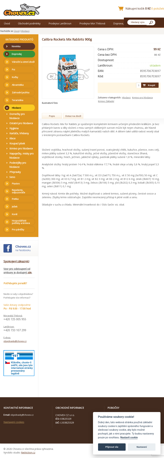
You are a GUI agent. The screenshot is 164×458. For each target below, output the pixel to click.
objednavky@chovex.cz (15, 341)
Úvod (7, 23)
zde (30, 272)
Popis (52, 116)
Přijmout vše (111, 447)
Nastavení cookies (13, 422)
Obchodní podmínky (29, 23)
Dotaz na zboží (73, 116)
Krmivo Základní (106, 101)
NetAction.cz (28, 452)
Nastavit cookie (129, 437)
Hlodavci (25, 31)
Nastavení (142, 447)
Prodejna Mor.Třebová (92, 23)
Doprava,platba (122, 23)
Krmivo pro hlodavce (142, 97)
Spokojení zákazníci (16, 261)
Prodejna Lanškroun (60, 23)
